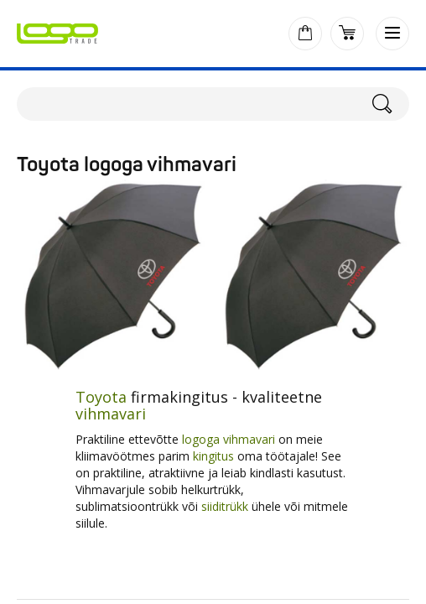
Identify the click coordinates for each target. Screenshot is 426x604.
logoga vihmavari (230, 439)
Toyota (101, 397)
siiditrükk (224, 506)
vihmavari (110, 414)
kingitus (213, 456)
